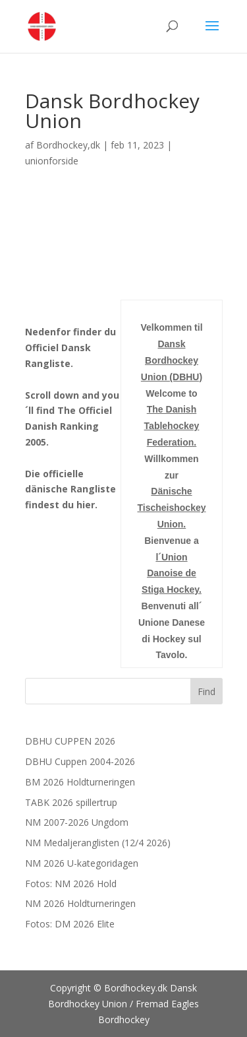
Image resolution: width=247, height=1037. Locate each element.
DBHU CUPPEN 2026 (70, 741)
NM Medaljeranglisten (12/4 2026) (98, 842)
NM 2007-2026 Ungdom (76, 822)
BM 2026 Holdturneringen (80, 782)
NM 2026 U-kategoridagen (81, 863)
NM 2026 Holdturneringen (80, 903)
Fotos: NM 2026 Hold (71, 883)
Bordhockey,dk (68, 145)
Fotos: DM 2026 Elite (70, 924)
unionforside (51, 160)
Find (206, 691)
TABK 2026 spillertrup (71, 802)
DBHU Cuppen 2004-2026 (80, 761)
